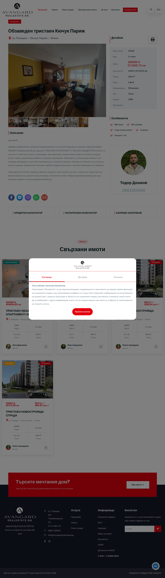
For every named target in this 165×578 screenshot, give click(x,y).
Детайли (82, 277)
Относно (118, 277)
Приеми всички (82, 311)
